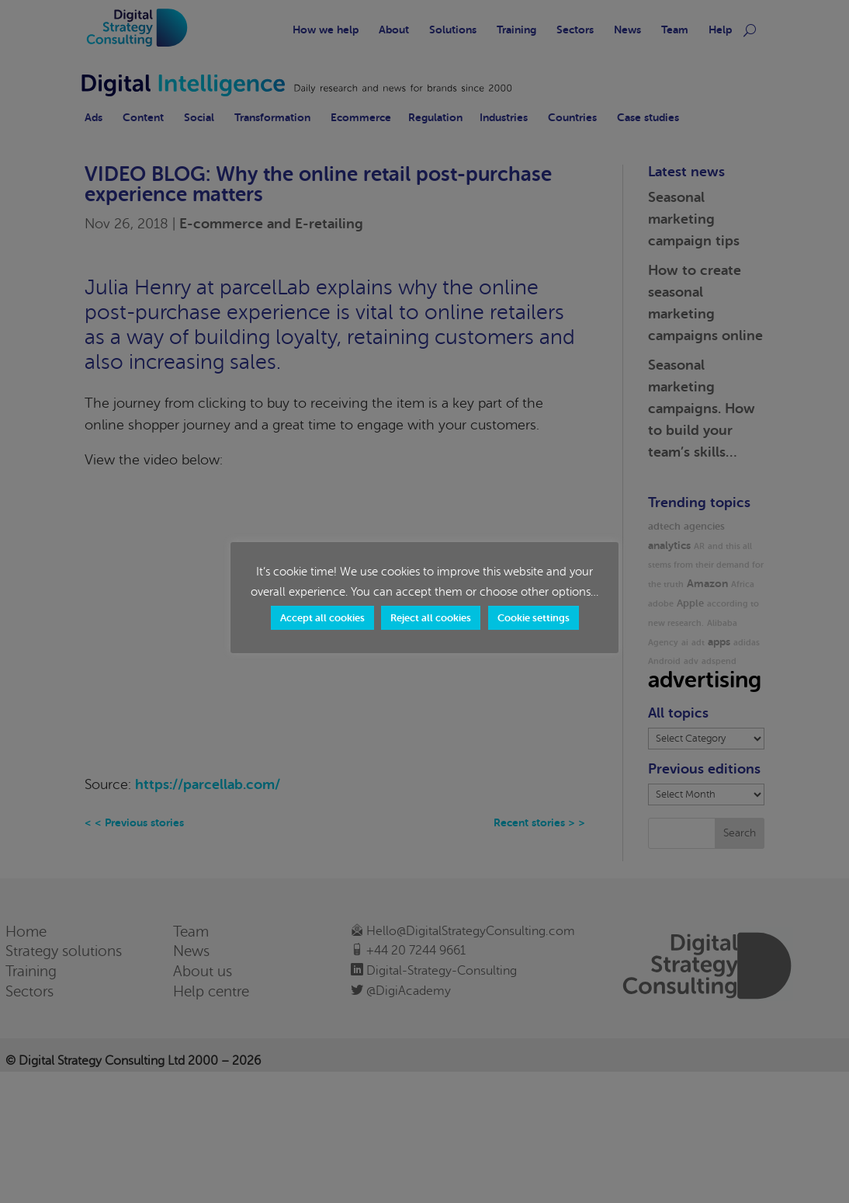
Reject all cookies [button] (430, 618)
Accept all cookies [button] (322, 618)
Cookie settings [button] (533, 618)
